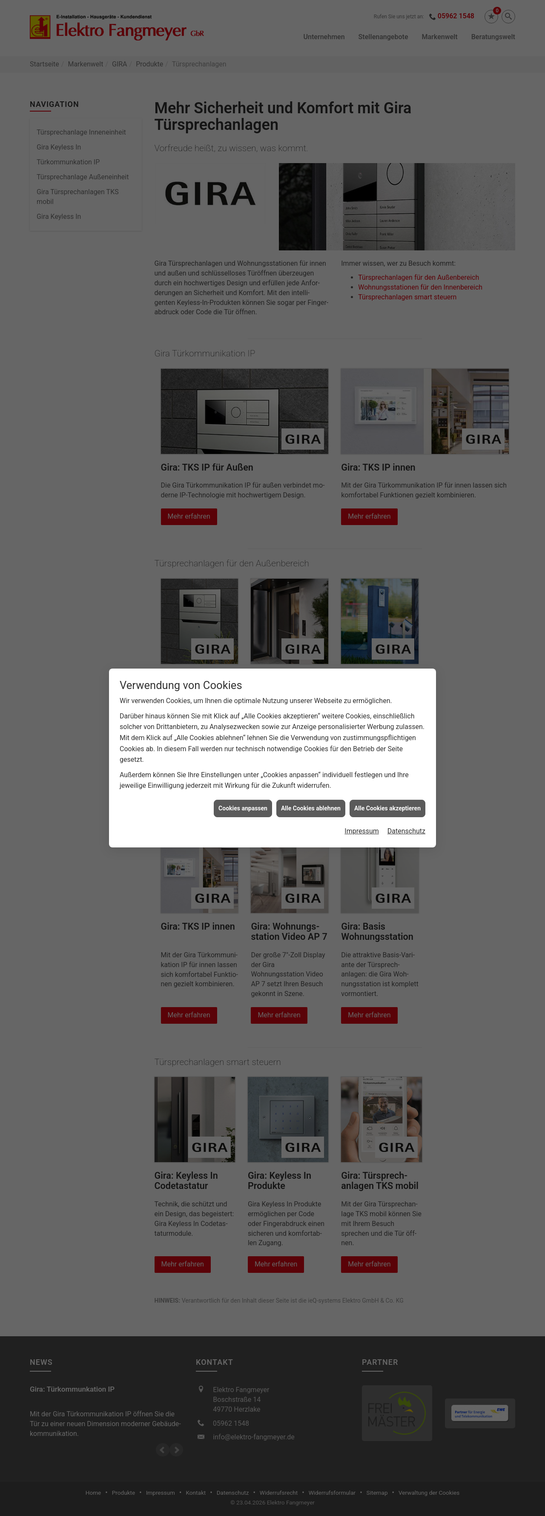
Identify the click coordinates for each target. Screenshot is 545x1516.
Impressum (361, 831)
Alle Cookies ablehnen (311, 808)
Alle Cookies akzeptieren (387, 808)
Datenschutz (406, 831)
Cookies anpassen (242, 808)
